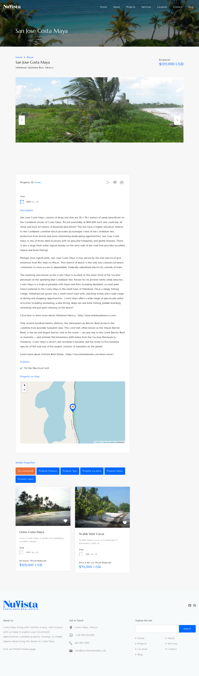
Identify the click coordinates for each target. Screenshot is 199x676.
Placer (30, 57)
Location (162, 7)
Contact (177, 7)
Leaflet (97, 442)
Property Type (70, 471)
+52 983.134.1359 (84, 635)
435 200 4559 (81, 643)
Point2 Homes (21, 649)
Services (146, 7)
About (116, 7)
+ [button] (24, 385)
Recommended (25, 471)
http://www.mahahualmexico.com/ (97, 315)
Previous (22, 119)
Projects (130, 7)
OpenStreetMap (109, 442)
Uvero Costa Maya (31, 532)
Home (103, 7)
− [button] (24, 390)
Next (177, 119)
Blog (190, 7)
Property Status (115, 471)
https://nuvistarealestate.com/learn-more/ (90, 354)
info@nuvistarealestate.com (90, 650)
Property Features (48, 471)
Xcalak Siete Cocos (91, 534)
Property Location (92, 471)
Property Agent (25, 479)
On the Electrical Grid (36, 368)
